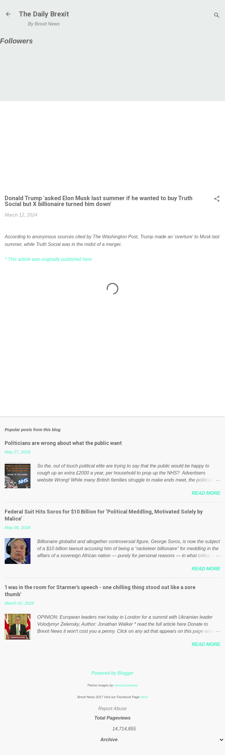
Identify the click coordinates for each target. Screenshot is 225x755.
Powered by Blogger (112, 673)
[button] (216, 199)
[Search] (216, 16)
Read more (206, 493)
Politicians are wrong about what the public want (63, 443)
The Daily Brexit (44, 14)
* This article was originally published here (48, 259)
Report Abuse (112, 708)
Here (144, 697)
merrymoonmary (126, 685)
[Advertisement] (112, 149)
